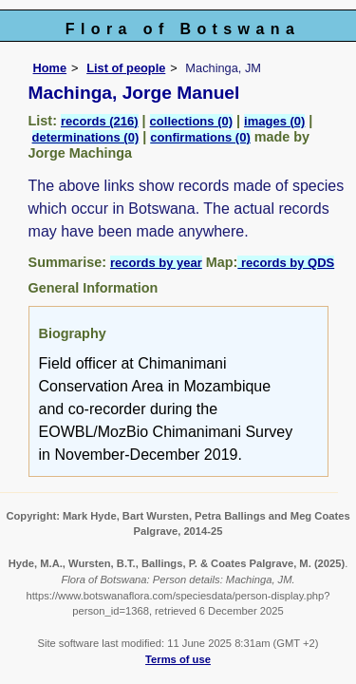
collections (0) (191, 121)
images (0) (274, 121)
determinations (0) (86, 137)
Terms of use (178, 659)
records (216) (100, 121)
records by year (156, 263)
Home (50, 68)
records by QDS (285, 263)
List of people (125, 68)
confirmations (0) (200, 137)
